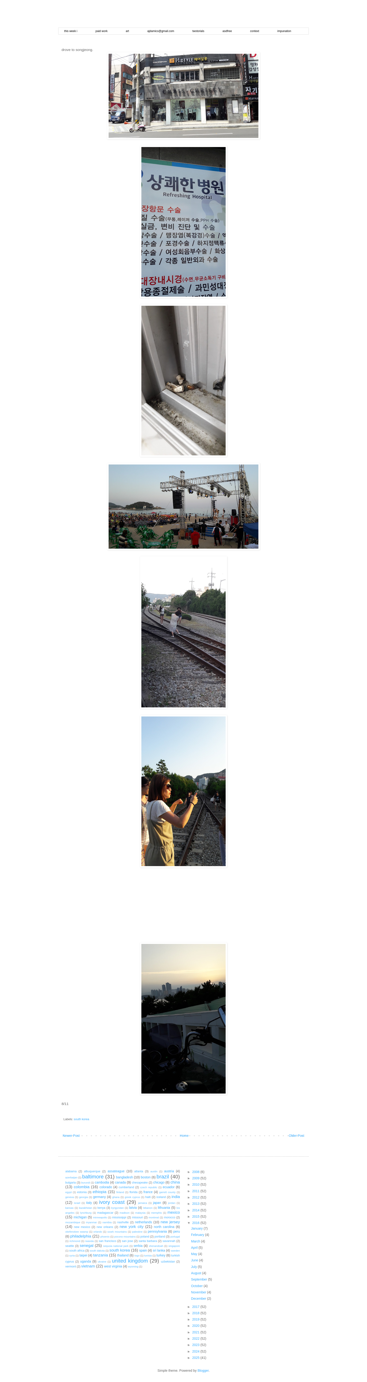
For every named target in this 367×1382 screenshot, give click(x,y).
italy (89, 1203)
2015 (196, 1216)
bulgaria (70, 1182)
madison (124, 1212)
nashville (123, 1222)
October (197, 1286)
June (195, 1260)
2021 (196, 1332)
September (199, 1279)
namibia (107, 1222)
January (197, 1228)
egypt (68, 1192)
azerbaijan (71, 1177)
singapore (174, 1246)
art (127, 31)
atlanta (138, 1171)
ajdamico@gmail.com (160, 31)
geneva (69, 1197)
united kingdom (130, 1261)
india (176, 1197)
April (194, 1247)
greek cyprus (132, 1197)
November (199, 1292)
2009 (196, 1178)
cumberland (126, 1187)
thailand (122, 1255)
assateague (116, 1171)
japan (157, 1203)
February (198, 1235)
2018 (196, 1313)
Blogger (203, 1370)
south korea (81, 1119)
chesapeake (140, 1182)
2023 (196, 1345)
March (196, 1241)
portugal (175, 1236)
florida (133, 1192)
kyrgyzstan (117, 1207)
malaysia (140, 1212)
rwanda (89, 1241)
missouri (137, 1217)
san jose (127, 1241)
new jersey (170, 1222)
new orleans (105, 1227)
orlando (97, 1231)
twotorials (198, 31)
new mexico (82, 1227)
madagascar (105, 1212)
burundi (85, 1182)
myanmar (91, 1222)
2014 (196, 1210)
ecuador (169, 1187)
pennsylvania (157, 1231)
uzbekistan (168, 1261)
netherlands (143, 1222)
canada (120, 1182)
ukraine (102, 1261)
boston (145, 1177)
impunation (284, 31)
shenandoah (156, 1246)
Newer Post (71, 1135)
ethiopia (99, 1192)
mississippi (119, 1217)
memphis (156, 1212)
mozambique (72, 1222)
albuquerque (92, 1171)
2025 (196, 1358)
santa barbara (148, 1241)
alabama (71, 1171)
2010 (196, 1184)
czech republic (148, 1187)
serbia (138, 1246)
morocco (169, 1217)
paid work (101, 31)
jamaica (142, 1203)
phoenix (105, 1236)
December (199, 1298)
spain (143, 1250)
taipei (83, 1255)
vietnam (88, 1266)
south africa (76, 1250)
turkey (160, 1255)
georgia (83, 1197)
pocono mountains (125, 1236)
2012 (196, 1197)
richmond (75, 1241)
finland (120, 1192)
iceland (161, 1197)
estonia (82, 1192)
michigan (80, 1217)
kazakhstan (85, 1207)
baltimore (93, 1177)
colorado (105, 1187)
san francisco (107, 1241)
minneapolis (100, 1217)
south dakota (97, 1250)
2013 (196, 1204)
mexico (174, 1212)
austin (154, 1171)
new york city (131, 1226)
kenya (101, 1207)
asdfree (227, 31)
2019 (196, 1319)
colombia (81, 1187)
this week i (70, 31)
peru (176, 1231)
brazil (163, 1177)
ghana (115, 1197)
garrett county (167, 1192)
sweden (175, 1250)
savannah (168, 1241)
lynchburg (86, 1212)
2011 (196, 1191)
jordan (171, 1203)
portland (159, 1236)
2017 (196, 1307)
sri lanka (159, 1250)
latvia (133, 1207)
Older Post (296, 1135)
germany (99, 1197)
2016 (196, 1223)
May (194, 1254)
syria (72, 1255)
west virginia (113, 1266)
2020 (196, 1326)
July (194, 1267)
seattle (69, 1246)
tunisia (148, 1255)
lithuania (164, 1207)
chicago (158, 1182)
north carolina (164, 1227)
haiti (147, 1197)
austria (169, 1171)
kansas (69, 1207)
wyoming (133, 1266)
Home (184, 1135)
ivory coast (112, 1202)
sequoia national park (115, 1246)
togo (136, 1255)
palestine (137, 1231)
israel (77, 1203)
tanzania (100, 1255)
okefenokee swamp (76, 1231)
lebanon (148, 1207)
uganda (85, 1261)
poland (144, 1236)
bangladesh (124, 1177)
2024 (196, 1351)
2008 (196, 1172)
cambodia (102, 1182)
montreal (154, 1217)
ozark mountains (117, 1231)
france (148, 1192)
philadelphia (80, 1236)
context (254, 31)
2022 (196, 1338)
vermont (70, 1266)
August (196, 1273)
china (175, 1182)
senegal (87, 1245)
